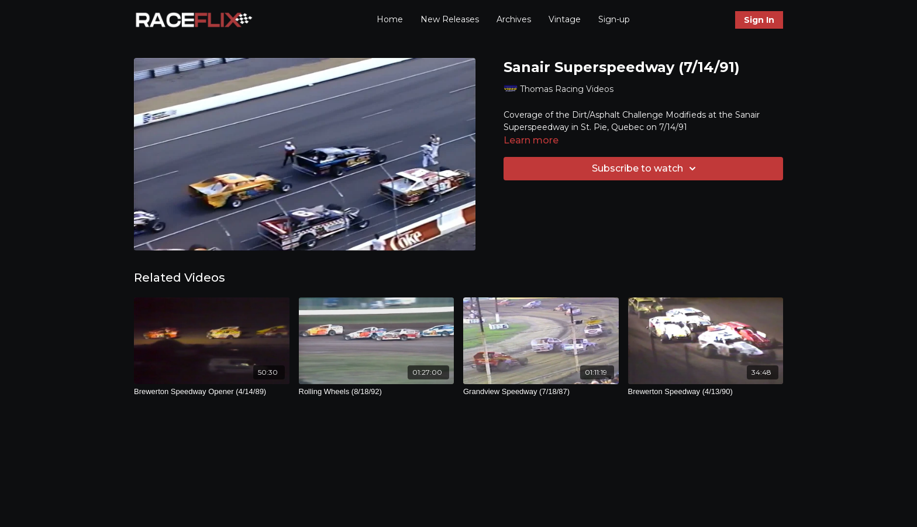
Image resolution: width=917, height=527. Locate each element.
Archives (514, 19)
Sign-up (614, 19)
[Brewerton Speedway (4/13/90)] (706, 392)
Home (390, 19)
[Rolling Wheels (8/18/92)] (376, 392)
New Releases (449, 19)
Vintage (565, 19)
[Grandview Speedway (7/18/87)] (541, 392)
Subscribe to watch (645, 169)
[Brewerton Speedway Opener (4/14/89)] (211, 392)
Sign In (759, 20)
